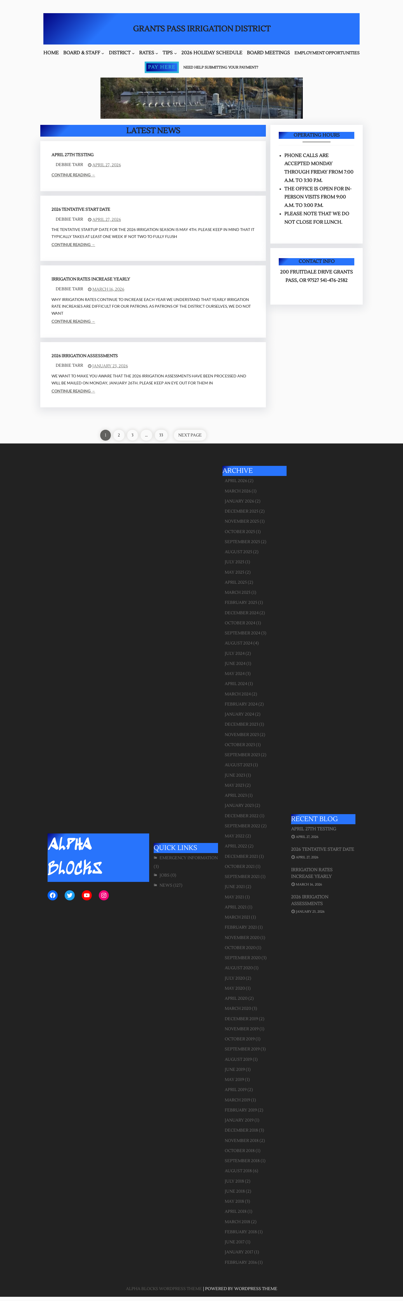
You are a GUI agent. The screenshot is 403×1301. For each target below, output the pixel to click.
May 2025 (234, 572)
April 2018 (236, 1211)
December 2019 (241, 1019)
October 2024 (240, 623)
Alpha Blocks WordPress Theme (164, 1288)
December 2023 (241, 724)
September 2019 (242, 1049)
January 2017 (239, 1252)
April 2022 (236, 846)
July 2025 (234, 562)
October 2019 (240, 1039)
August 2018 (238, 1171)
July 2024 (235, 653)
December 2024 (242, 613)
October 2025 (240, 531)
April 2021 (236, 907)
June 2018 (235, 1191)
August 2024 (238, 643)
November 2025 (242, 521)
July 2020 (235, 978)
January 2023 (239, 805)
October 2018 (240, 1150)
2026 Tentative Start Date (80, 209)
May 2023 (234, 785)
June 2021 (235, 886)
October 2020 (240, 947)
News (166, 885)
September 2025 (242, 542)
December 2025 (241, 511)
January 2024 (239, 714)
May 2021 (234, 897)
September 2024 (242, 633)
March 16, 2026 (108, 289)
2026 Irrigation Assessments (84, 356)
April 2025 (236, 582)
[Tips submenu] (175, 53)
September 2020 (243, 958)
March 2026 (238, 491)
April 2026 (236, 481)
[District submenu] (133, 53)
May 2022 (235, 836)
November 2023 (242, 734)
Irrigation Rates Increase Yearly (90, 279)
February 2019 (241, 1110)
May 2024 (235, 673)
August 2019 (238, 1059)
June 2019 (235, 1069)
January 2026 (239, 501)
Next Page (190, 435)
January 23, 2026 (110, 366)
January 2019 (239, 1120)
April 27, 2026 (106, 165)
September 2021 (242, 876)
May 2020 (235, 988)
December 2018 (241, 1130)
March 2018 (237, 1222)
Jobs (165, 875)
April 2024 (236, 683)
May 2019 (234, 1079)
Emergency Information (189, 858)
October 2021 (240, 866)
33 (161, 435)
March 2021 (237, 917)
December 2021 (241, 856)
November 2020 (242, 937)
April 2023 (236, 795)
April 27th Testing (72, 155)
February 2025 (241, 602)
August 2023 (238, 765)
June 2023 (235, 775)
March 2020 (238, 1008)
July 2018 (234, 1181)
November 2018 (242, 1140)
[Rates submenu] (156, 53)
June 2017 (235, 1242)
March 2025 (237, 592)
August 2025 (238, 552)
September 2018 (242, 1161)
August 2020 (239, 968)
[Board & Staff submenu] (102, 53)
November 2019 (242, 1029)
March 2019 (237, 1100)
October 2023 (240, 745)
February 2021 (241, 927)
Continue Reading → (73, 174)
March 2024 (238, 694)
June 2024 (235, 663)
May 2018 (234, 1201)
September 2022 (242, 826)
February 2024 (241, 704)
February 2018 (241, 1232)
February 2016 (241, 1262)
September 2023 (242, 755)
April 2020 (236, 998)
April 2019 (236, 1089)
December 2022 (242, 816)
